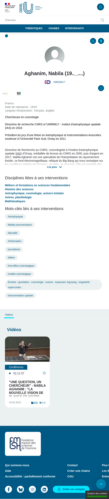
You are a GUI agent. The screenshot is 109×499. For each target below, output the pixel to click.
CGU (70, 476)
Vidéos (9, 314)
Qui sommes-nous (17, 465)
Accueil (6, 35)
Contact (72, 465)
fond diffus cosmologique (21, 265)
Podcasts (101, 41)
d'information (14, 241)
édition (11, 257)
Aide (8, 470)
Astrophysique (15, 216)
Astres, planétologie (18, 197)
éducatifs (12, 233)
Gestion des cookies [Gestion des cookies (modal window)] (97, 494)
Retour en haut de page (101, 484)
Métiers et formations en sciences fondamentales (37, 185)
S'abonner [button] (101, 88)
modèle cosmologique (19, 274)
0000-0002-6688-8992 (5, 94)
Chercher (10, 20)
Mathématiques (15, 201)
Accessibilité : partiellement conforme (30, 476)
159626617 (59, 82)
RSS (93, 41)
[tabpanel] (27, 372)
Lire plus (52, 167)
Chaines (53, 28)
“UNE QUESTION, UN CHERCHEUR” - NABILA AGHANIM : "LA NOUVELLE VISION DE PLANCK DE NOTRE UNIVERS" (27, 391)
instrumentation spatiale (20, 295)
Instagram (32, 489)
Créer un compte (74, 489)
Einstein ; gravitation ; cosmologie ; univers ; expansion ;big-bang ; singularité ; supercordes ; (49, 285)
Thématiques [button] (33, 28)
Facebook (8, 489)
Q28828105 (19, 94)
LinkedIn (44, 489)
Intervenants (74, 28)
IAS (18, 153)
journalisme (14, 249)
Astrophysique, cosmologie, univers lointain (34, 193)
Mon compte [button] (100, 6)
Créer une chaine (78, 470)
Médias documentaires (20, 224)
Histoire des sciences (19, 189)
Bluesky (20, 489)
